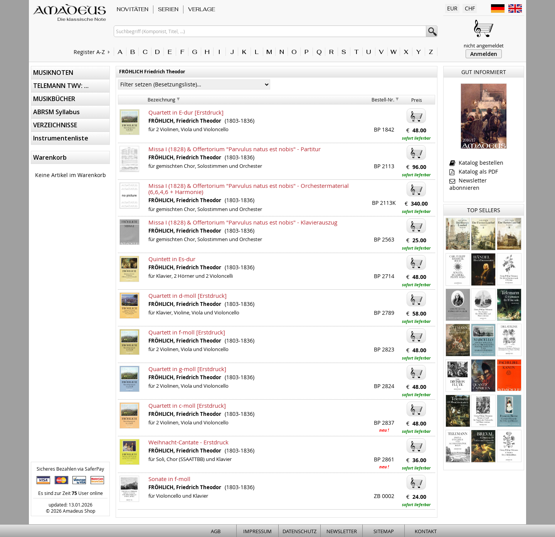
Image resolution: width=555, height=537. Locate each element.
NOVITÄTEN (132, 9)
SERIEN (168, 9)
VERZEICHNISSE (55, 125)
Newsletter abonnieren (468, 184)
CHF (469, 8)
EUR (452, 8)
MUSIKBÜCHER (54, 99)
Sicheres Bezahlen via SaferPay (70, 469)
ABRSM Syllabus (56, 112)
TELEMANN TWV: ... (61, 85)
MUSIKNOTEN (53, 72)
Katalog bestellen (476, 162)
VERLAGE (201, 9)
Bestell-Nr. (383, 99)
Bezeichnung (161, 99)
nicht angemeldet (484, 45)
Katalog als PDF (473, 171)
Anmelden (483, 53)
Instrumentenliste (60, 138)
